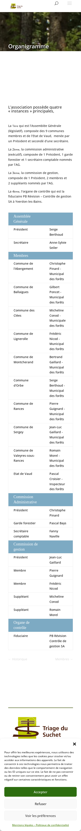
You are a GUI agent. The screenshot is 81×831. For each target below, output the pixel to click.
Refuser (40, 804)
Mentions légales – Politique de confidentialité (40, 825)
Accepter (40, 792)
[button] (74, 744)
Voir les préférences (40, 816)
